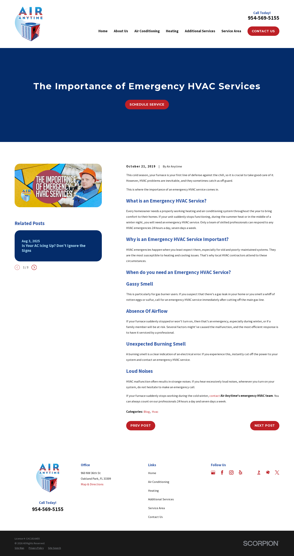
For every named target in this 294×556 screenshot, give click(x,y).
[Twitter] (277, 472)
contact (214, 396)
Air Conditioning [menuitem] (147, 31)
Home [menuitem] (103, 31)
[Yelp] (240, 472)
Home (152, 473)
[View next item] (34, 267)
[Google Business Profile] (213, 472)
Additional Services (161, 499)
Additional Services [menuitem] (200, 31)
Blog (147, 412)
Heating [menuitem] (172, 31)
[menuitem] (19, 548)
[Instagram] (231, 472)
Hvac (155, 412)
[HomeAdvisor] (268, 472)
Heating (153, 491)
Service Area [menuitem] (231, 31)
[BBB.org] (259, 472)
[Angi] (250, 472)
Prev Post (140, 425)
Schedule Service (147, 104)
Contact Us (263, 31)
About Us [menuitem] (121, 31)
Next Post (265, 425)
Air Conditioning (158, 482)
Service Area (156, 508)
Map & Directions (92, 484)
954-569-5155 (263, 17)
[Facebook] (222, 472)
